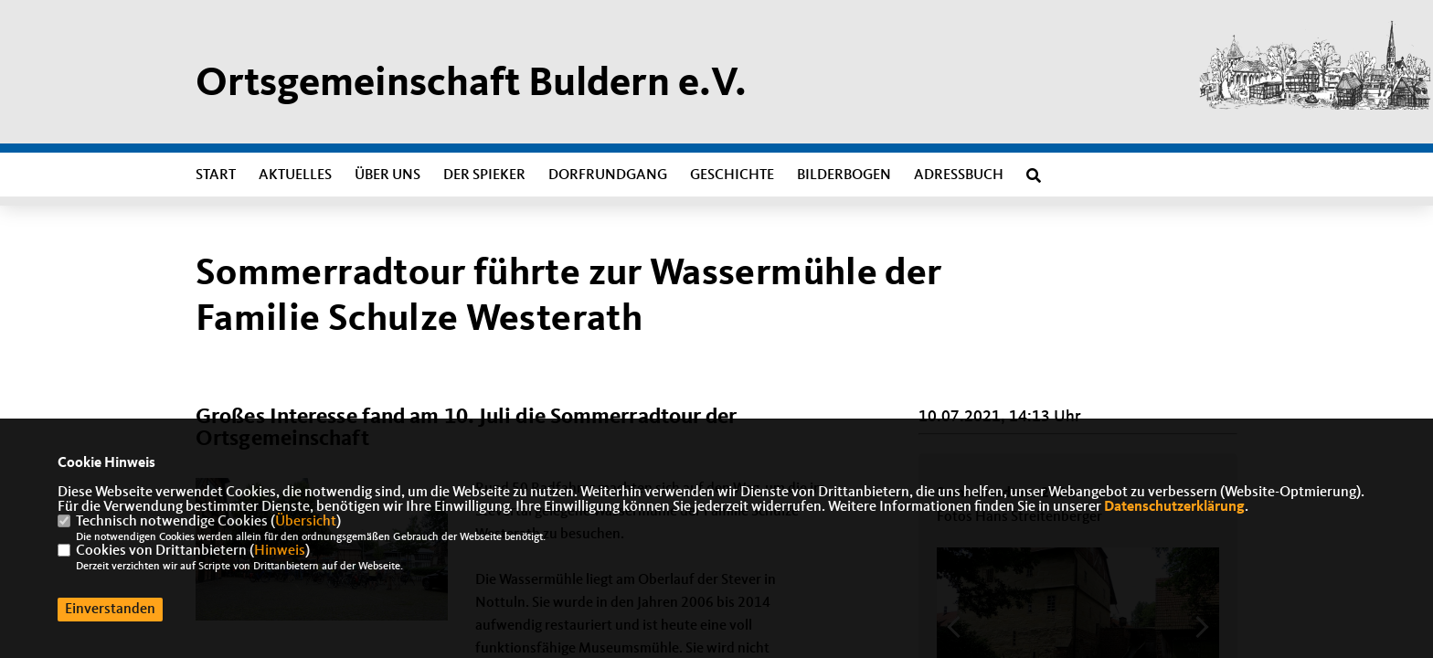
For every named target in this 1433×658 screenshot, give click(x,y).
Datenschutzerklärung (1174, 507)
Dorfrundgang (607, 175)
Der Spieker (484, 175)
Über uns (387, 175)
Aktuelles (295, 175)
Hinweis (279, 551)
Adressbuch (958, 175)
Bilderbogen (844, 175)
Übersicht (305, 522)
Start (216, 175)
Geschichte (732, 175)
